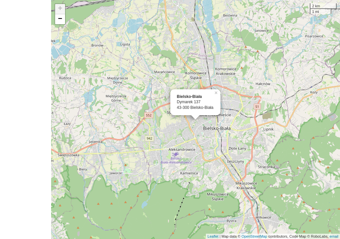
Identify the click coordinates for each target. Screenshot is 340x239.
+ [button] (60, 9)
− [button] (60, 19)
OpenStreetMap (254, 236)
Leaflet (213, 236)
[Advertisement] (25, 119)
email (334, 236)
